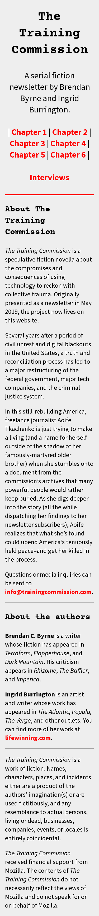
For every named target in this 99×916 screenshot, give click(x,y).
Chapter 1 (29, 131)
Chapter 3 (27, 143)
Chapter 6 (68, 154)
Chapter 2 (70, 131)
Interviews (49, 177)
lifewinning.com (28, 737)
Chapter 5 (27, 154)
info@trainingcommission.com (48, 591)
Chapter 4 (68, 143)
